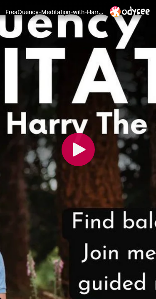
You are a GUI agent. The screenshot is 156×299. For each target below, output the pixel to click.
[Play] (78, 149)
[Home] (130, 11)
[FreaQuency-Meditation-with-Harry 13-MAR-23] (54, 12)
